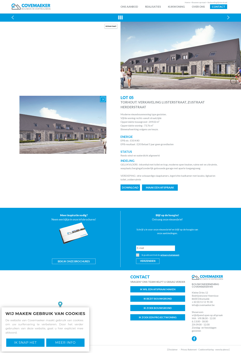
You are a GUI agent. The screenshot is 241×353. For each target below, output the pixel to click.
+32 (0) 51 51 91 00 (202, 301)
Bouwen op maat (199, 2)
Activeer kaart (111, 26)
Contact (218, 6)
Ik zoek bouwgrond (158, 307)
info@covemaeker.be (203, 304)
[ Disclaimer (172, 349)
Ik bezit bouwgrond (158, 298)
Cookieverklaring (206, 349)
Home (188, 2)
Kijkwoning (176, 6)
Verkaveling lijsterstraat (217, 2)
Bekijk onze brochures (74, 261)
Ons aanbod (129, 6)
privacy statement (170, 255)
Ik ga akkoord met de (157, 255)
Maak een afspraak (160, 187)
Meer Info (65, 342)
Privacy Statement (189, 349)
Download (130, 187)
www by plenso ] (222, 349)
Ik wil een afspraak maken (157, 289)
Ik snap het (25, 342)
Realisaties (153, 6)
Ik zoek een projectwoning (158, 317)
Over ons (198, 6)
